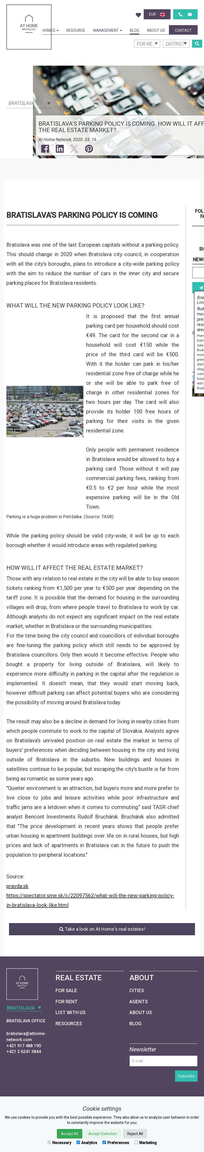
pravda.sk (17, 886)
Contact (183, 30)
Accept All (69, 1134)
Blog (134, 30)
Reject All (135, 1134)
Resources (69, 1023)
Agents (138, 1001)
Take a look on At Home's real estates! (102, 929)
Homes (50, 30)
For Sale (66, 990)
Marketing (145, 1143)
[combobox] (29, 102)
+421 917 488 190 (23, 1045)
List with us (71, 1012)
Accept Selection (102, 1134)
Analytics (86, 1143)
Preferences (116, 1143)
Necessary (59, 1143)
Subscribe (186, 1076)
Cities (136, 990)
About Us (156, 30)
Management (107, 30)
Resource (75, 30)
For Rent (67, 1001)
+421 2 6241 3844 (23, 1051)
